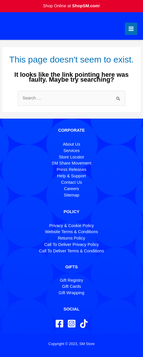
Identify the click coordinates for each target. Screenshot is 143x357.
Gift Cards (71, 286)
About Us (71, 144)
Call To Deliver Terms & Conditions (71, 251)
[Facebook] (59, 323)
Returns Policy (71, 238)
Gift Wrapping (71, 292)
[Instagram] (71, 323)
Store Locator (71, 157)
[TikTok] (83, 323)
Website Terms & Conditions (71, 231)
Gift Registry (71, 280)
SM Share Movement (71, 163)
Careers (71, 188)
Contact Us (71, 182)
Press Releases (71, 169)
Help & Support (71, 176)
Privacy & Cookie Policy (71, 225)
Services (72, 150)
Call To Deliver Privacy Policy (71, 244)
